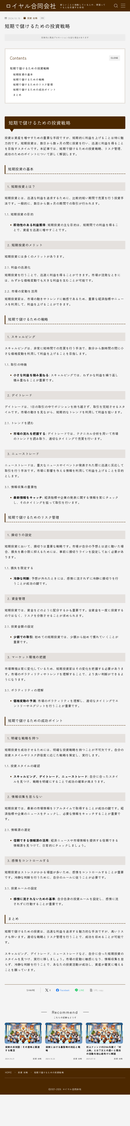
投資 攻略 (30, 18)
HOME (8, 1072)
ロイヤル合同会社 (30, 5)
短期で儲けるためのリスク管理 (33, 84)
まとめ (17, 95)
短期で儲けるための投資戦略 (29, 68)
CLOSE (114, 58)
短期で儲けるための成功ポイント (34, 89)
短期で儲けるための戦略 (28, 79)
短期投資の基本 (23, 74)
